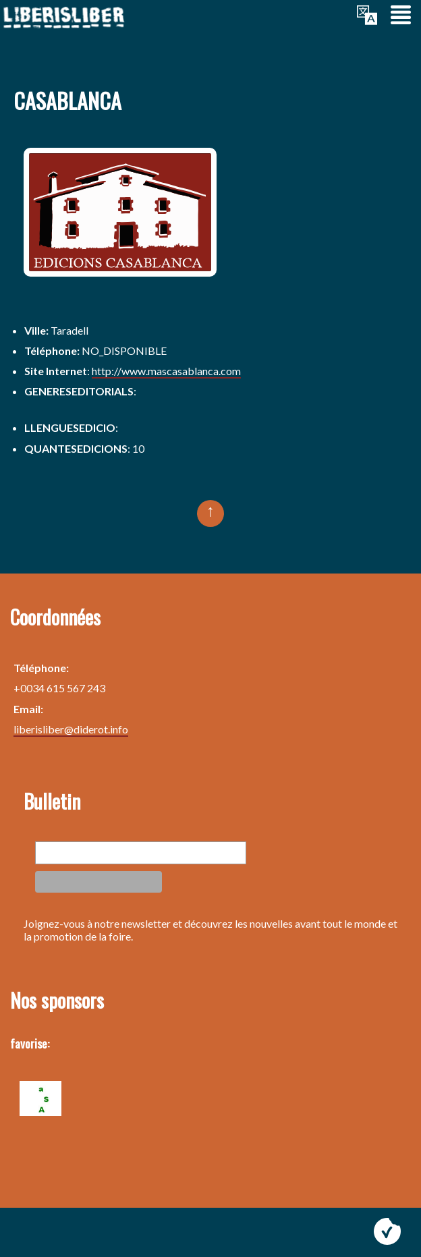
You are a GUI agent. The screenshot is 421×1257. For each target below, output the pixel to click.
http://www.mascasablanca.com (166, 370)
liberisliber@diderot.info (70, 729)
